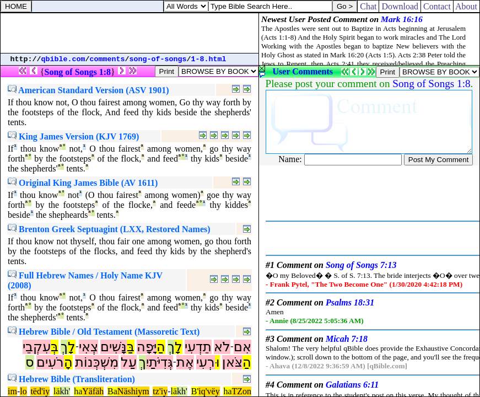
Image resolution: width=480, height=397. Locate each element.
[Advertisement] (129, 33)
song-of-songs (158, 59)
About (466, 6)
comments (107, 59)
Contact (437, 6)
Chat (368, 6)
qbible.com (63, 59)
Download (399, 6)
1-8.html (208, 59)
